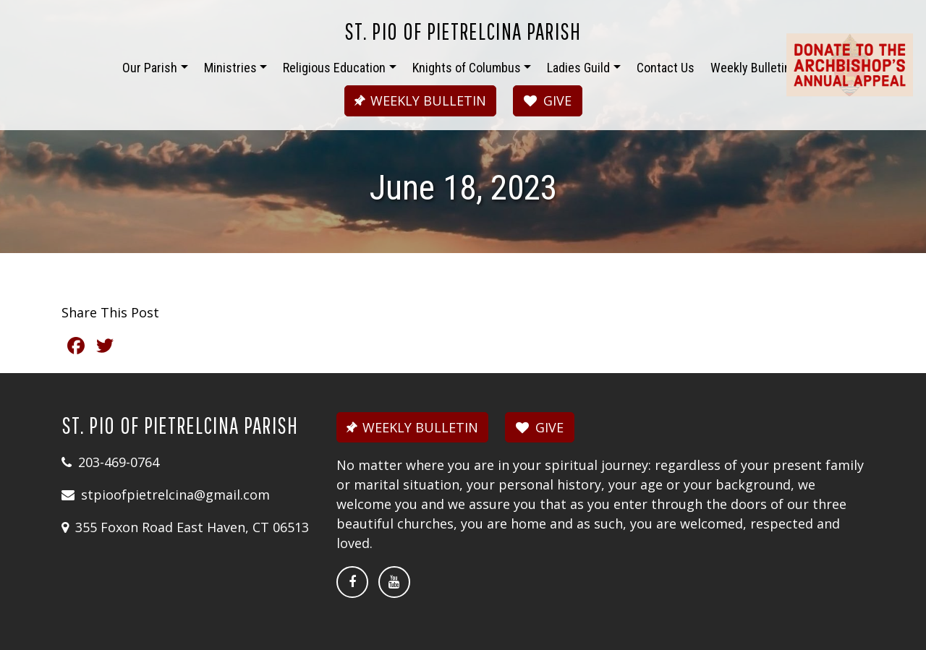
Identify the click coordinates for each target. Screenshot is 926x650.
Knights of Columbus (466, 67)
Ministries (230, 67)
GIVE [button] (548, 100)
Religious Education (334, 67)
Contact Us (665, 67)
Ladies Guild (578, 67)
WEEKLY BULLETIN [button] (418, 100)
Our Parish (149, 67)
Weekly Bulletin (750, 67)
